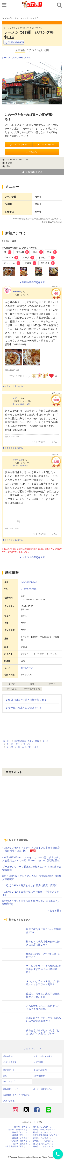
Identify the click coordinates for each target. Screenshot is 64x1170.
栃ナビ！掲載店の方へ (42, 1089)
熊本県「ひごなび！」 (42, 1127)
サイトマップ (9, 1081)
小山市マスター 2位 (20, 465)
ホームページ (27, 668)
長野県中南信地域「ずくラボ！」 (47, 1135)
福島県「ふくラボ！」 (21, 1132)
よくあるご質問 (40, 1070)
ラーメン (6, 57)
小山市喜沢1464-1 (29, 582)
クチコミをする (45, 144)
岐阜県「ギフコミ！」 (21, 1135)
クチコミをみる (18, 144)
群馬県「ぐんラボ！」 (21, 1138)
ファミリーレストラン (22, 57)
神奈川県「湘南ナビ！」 (20, 1141)
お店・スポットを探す (42, 1056)
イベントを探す (9, 1062)
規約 (5, 1076)
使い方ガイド (9, 1070)
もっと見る (54, 910)
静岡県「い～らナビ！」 (43, 1141)
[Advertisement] (32, 811)
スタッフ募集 (9, 1101)
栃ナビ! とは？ (32, 1049)
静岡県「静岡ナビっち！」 (20, 1130)
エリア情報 (38, 1062)
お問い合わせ (39, 1076)
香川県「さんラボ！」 (42, 1138)
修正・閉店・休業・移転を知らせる (25, 699)
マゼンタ (17, 398)
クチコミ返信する (13, 386)
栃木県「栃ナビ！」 (22, 1127)
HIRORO (17, 291)
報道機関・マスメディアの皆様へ (17, 1095)
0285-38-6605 (14, 42)
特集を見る (8, 1056)
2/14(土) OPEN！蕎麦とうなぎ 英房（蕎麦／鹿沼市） (31, 885)
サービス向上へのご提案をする (23, 707)
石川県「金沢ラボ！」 (21, 1144)
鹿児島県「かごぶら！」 (43, 1144)
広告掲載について (10, 1089)
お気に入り (32, 152)
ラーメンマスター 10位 (21, 404)
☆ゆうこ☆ (18, 460)
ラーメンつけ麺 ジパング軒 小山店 (30, 34)
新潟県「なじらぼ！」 (42, 1132)
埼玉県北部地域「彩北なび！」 (18, 1146)
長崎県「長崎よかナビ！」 (44, 1130)
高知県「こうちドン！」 (43, 1146)
